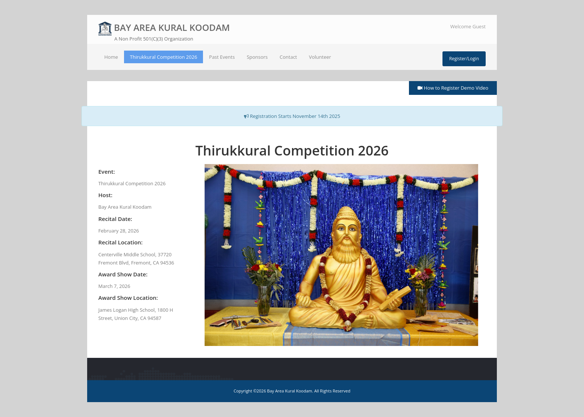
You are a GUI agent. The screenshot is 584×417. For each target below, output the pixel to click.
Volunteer (320, 57)
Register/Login (464, 58)
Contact (288, 57)
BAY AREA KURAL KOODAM (164, 32)
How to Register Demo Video (453, 87)
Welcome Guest (468, 26)
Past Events (222, 57)
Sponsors (257, 57)
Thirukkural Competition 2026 (163, 57)
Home (111, 57)
